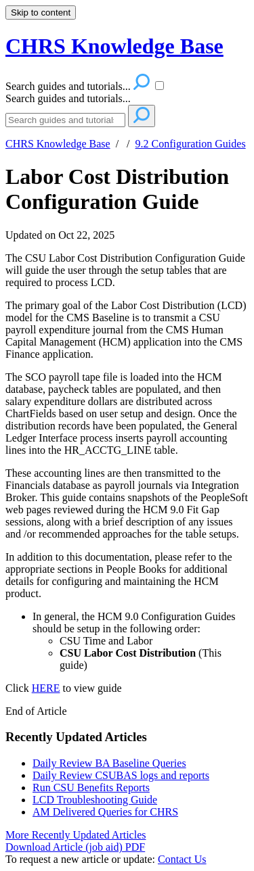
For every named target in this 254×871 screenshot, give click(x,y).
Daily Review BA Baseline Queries (109, 763)
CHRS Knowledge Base (57, 143)
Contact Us (182, 859)
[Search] (65, 120)
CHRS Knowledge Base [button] (114, 46)
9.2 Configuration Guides (190, 143)
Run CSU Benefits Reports (91, 787)
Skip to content (40, 12)
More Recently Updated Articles (75, 835)
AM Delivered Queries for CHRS (105, 812)
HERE (46, 688)
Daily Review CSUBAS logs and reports (121, 775)
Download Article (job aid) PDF (75, 847)
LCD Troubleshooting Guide (95, 799)
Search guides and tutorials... (68, 98)
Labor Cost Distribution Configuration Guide (117, 189)
